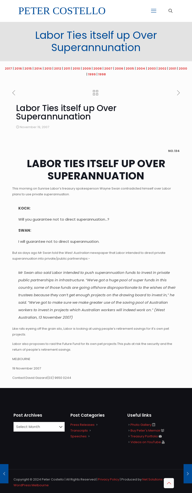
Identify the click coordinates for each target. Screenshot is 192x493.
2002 (162, 68)
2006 (119, 68)
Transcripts (79, 430)
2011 (67, 68)
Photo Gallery (140, 424)
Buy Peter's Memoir (145, 430)
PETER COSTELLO (62, 10)
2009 (86, 68)
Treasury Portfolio (144, 436)
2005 (130, 68)
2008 (97, 68)
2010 (76, 68)
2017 (8, 68)
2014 (38, 68)
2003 (152, 68)
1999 (92, 74)
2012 (57, 68)
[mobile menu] (154, 11)
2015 (28, 68)
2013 (48, 68)
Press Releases (82, 424)
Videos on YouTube (145, 442)
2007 (108, 68)
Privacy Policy (108, 479)
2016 (18, 68)
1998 (102, 74)
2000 (183, 68)
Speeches (78, 436)
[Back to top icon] (169, 483)
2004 (141, 68)
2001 (172, 68)
